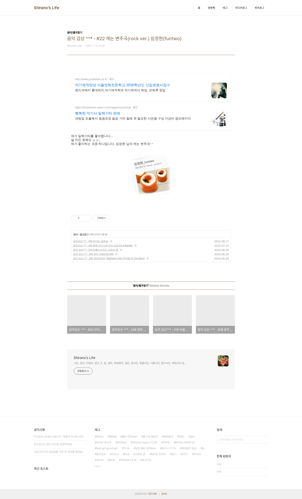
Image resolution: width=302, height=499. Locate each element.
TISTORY (152, 494)
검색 (264, 439)
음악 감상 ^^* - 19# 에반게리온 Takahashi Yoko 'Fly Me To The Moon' (109, 258)
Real (112, 460)
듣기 (174, 454)
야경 (126, 454)
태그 (225, 7)
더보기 (98, 466)
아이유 (166, 442)
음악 (75, 234)
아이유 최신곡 (103, 442)
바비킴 (99, 436)
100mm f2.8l (128, 460)
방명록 (211, 7)
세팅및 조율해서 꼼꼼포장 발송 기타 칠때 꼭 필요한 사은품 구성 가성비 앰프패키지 (133, 118)
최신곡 (99, 460)
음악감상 (101, 454)
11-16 (126, 448)
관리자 (164, 494)
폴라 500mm (129, 436)
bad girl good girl (106, 448)
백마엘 (112, 436)
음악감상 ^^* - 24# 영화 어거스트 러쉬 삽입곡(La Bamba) (103, 245)
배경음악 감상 (189, 448)
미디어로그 (241, 7)
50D (181, 436)
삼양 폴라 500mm (145, 448)
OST (185, 454)
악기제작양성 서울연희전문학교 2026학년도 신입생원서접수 (122, 85)
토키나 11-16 (169, 448)
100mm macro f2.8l (144, 442)
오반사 (115, 454)
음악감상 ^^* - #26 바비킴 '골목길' (90, 241)
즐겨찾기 (84, 234)
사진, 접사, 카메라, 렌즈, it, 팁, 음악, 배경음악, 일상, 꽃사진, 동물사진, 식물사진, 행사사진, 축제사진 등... (130, 363)
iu (203, 448)
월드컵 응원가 (150, 436)
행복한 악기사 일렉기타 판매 (97, 113)
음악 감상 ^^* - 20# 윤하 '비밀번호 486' (93, 254)
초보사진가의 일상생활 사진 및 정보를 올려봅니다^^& (59, 451)
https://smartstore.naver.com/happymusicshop (103, 107)
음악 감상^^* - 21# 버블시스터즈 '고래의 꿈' (96, 249)
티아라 (197, 454)
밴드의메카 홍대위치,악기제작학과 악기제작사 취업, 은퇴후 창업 (120, 90)
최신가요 (146, 460)
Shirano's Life (46, 7)
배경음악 (168, 436)
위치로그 (259, 7)
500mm (122, 442)
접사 (192, 436)
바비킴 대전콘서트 (185, 442)
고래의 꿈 (140, 454)
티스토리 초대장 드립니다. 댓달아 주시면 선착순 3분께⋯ (59, 436)
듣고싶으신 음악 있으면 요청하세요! (53, 444)
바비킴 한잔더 (158, 454)
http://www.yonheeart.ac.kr (91, 79)
